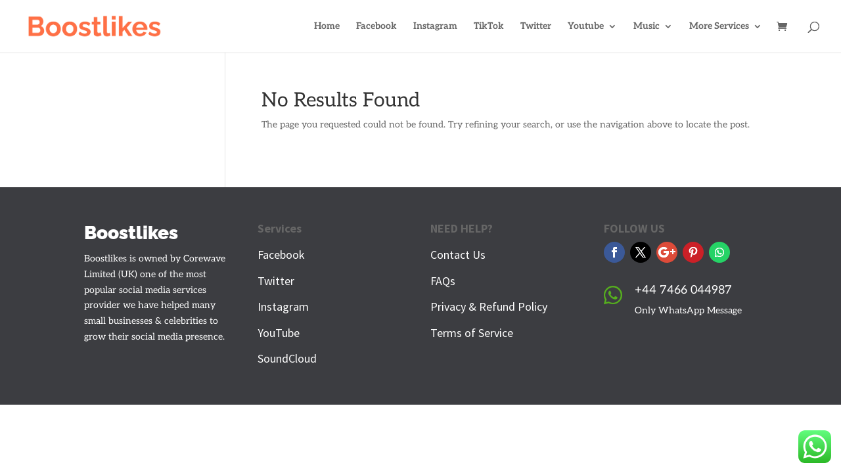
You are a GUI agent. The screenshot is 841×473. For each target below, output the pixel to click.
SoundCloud (287, 358)
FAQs (442, 280)
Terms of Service (471, 332)
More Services (719, 27)
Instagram (435, 27)
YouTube (279, 332)
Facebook (376, 27)
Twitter (535, 27)
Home (327, 27)
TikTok (489, 27)
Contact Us (458, 254)
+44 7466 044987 (683, 290)
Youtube (586, 27)
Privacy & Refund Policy (488, 306)
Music (646, 27)
